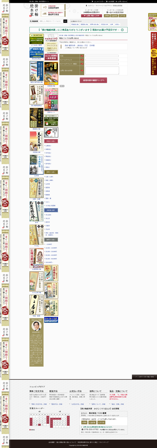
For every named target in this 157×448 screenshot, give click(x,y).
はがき (114, 16)
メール (122, 16)
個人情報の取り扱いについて (66, 442)
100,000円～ (49, 262)
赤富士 (117, 24)
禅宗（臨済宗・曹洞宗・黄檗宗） (52, 234)
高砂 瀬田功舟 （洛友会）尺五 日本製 (80, 45)
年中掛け (48, 153)
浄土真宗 (48, 215)
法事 (111, 24)
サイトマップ (103, 442)
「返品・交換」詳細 (117, 404)
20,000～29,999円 (51, 251)
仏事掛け (48, 145)
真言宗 (48, 222)
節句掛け (48, 163)
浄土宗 (48, 218)
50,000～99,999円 (51, 259)
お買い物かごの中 (93, 16)
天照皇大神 (104, 24)
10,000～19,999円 (51, 248)
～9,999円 (49, 244)
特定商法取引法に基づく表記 (88, 442)
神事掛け (48, 149)
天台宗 (48, 229)
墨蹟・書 (48, 198)
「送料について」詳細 (97, 404)
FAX (107, 16)
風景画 (48, 187)
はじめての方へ (99, 1)
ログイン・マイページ (95, 5)
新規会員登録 (117, 5)
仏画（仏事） (50, 176)
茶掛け (48, 167)
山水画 (48, 184)
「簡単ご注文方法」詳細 (38, 404)
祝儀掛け (48, 160)
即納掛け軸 (74, 24)
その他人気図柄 (50, 205)
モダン (48, 202)
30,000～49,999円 (51, 255)
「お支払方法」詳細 (77, 404)
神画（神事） (50, 180)
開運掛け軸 (84, 24)
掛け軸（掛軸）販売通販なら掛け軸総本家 (71, 35)
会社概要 (111, 1)
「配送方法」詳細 (56, 404)
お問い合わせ (122, 1)
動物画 (48, 195)
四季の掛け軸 (94, 24)
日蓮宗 (48, 225)
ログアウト (108, 5)
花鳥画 (48, 191)
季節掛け (48, 156)
